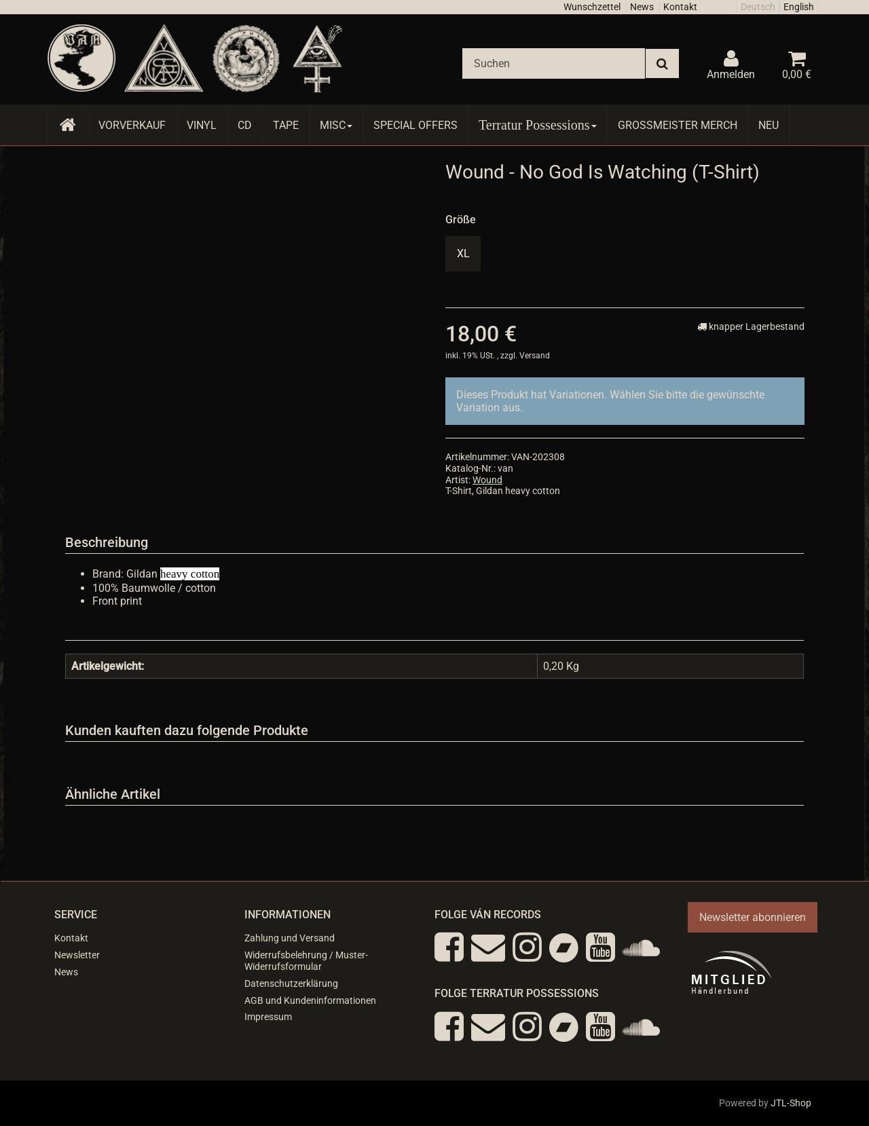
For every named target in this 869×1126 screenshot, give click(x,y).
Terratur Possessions (538, 124)
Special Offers (415, 125)
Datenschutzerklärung (291, 983)
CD (245, 125)
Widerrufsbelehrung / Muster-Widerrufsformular (306, 961)
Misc (336, 125)
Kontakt (680, 6)
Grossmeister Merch (677, 125)
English (798, 6)
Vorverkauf (132, 125)
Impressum (268, 1016)
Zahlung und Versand (289, 938)
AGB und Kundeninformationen (310, 1000)
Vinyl (202, 125)
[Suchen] (553, 63)
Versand (534, 355)
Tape (286, 125)
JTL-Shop (791, 1102)
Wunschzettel (592, 6)
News (642, 6)
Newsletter (77, 955)
